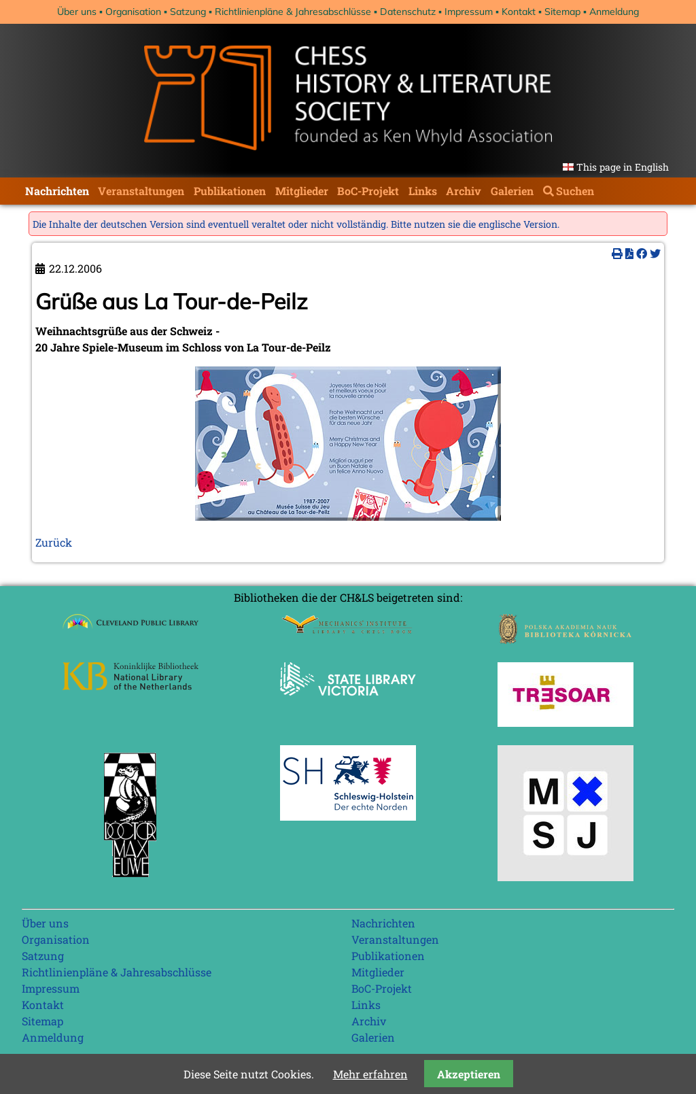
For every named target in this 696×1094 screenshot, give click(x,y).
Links (422, 191)
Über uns (77, 11)
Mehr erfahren (370, 1074)
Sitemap (562, 11)
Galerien (512, 191)
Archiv (463, 191)
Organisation (133, 11)
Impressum (469, 11)
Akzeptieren (468, 1074)
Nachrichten (57, 191)
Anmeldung (614, 11)
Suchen (575, 191)
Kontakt (519, 11)
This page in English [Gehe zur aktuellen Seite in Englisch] (622, 166)
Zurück (53, 542)
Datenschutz (408, 11)
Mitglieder (301, 191)
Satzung (188, 11)
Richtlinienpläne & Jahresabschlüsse (293, 11)
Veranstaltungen (141, 191)
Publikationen (230, 191)
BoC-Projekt (368, 191)
